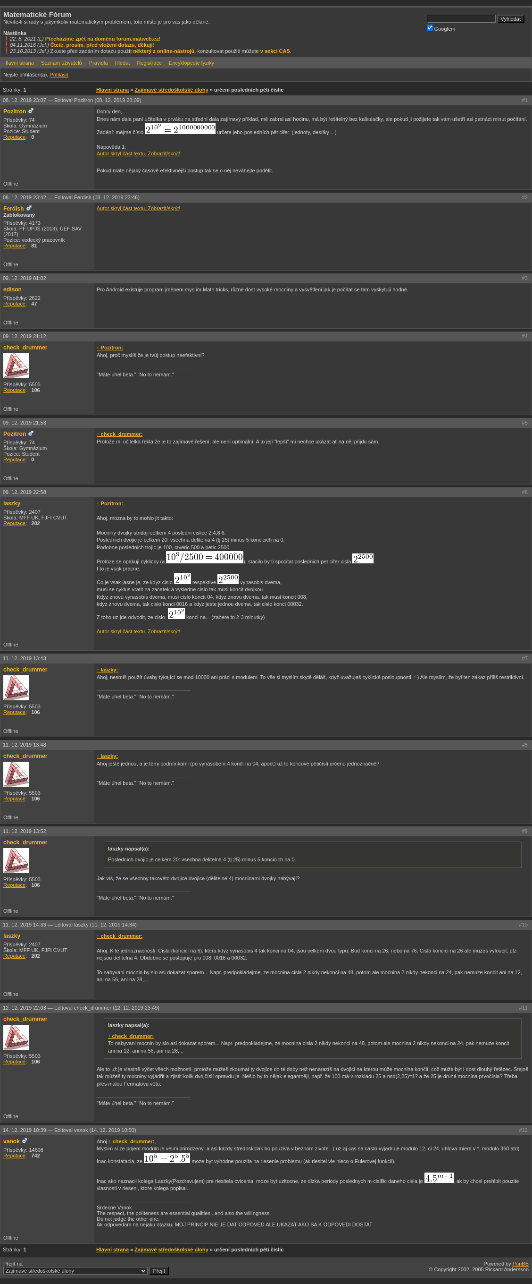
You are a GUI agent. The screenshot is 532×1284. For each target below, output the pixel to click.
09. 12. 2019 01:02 (24, 278)
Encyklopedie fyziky (191, 63)
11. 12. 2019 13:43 (24, 658)
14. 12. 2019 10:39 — (69, 1130)
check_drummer (25, 347)
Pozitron (14, 111)
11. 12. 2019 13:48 (24, 745)
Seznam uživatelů (61, 63)
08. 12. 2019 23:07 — (72, 100)
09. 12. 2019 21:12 (24, 336)
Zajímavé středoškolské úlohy (171, 90)
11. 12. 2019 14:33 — (70, 924)
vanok (11, 1141)
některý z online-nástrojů (163, 51)
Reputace (14, 137)
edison (12, 289)
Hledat (122, 63)
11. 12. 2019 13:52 (24, 831)
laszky (11, 503)
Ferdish (13, 208)
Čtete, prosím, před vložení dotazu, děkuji (101, 45)
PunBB (521, 1264)
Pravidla (98, 63)
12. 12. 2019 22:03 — (81, 1008)
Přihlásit (59, 74)
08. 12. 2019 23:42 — (71, 197)
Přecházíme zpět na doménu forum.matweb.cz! (103, 39)
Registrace (149, 63)
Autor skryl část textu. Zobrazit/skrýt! (138, 153)
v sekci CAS (275, 51)
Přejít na (86, 1268)
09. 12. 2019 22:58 (24, 492)
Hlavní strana (18, 63)
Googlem (441, 28)
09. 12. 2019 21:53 (24, 422)
